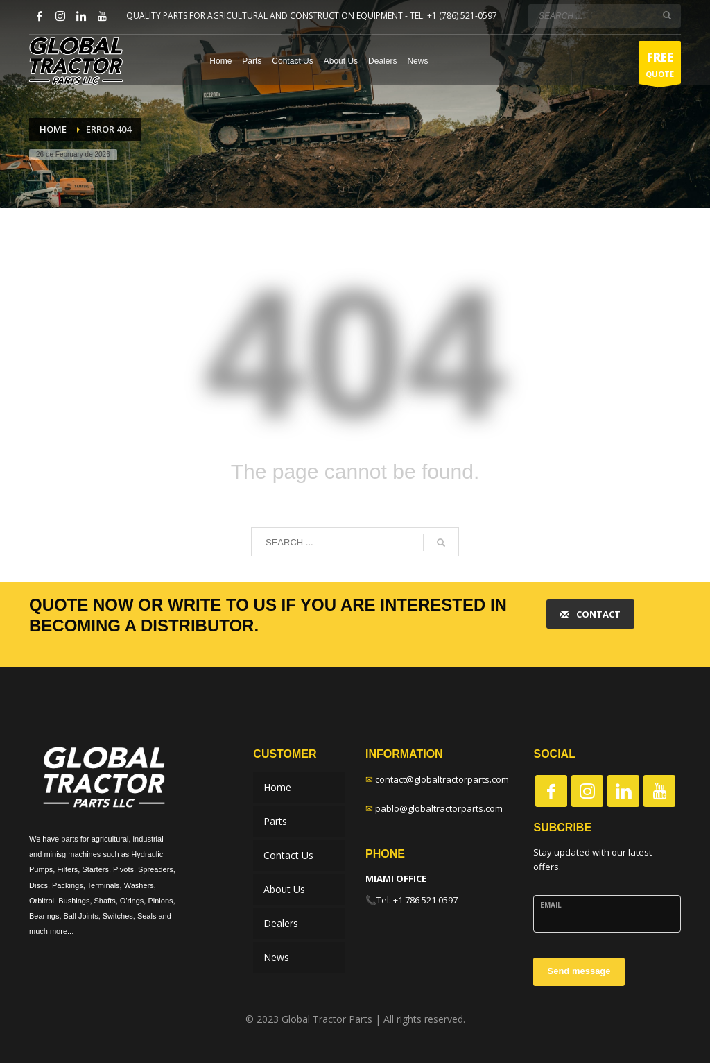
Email (551, 905)
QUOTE (660, 66)
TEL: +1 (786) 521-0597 (453, 16)
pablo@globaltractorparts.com (439, 808)
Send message (578, 971)
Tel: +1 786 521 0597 (417, 900)
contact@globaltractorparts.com (442, 779)
